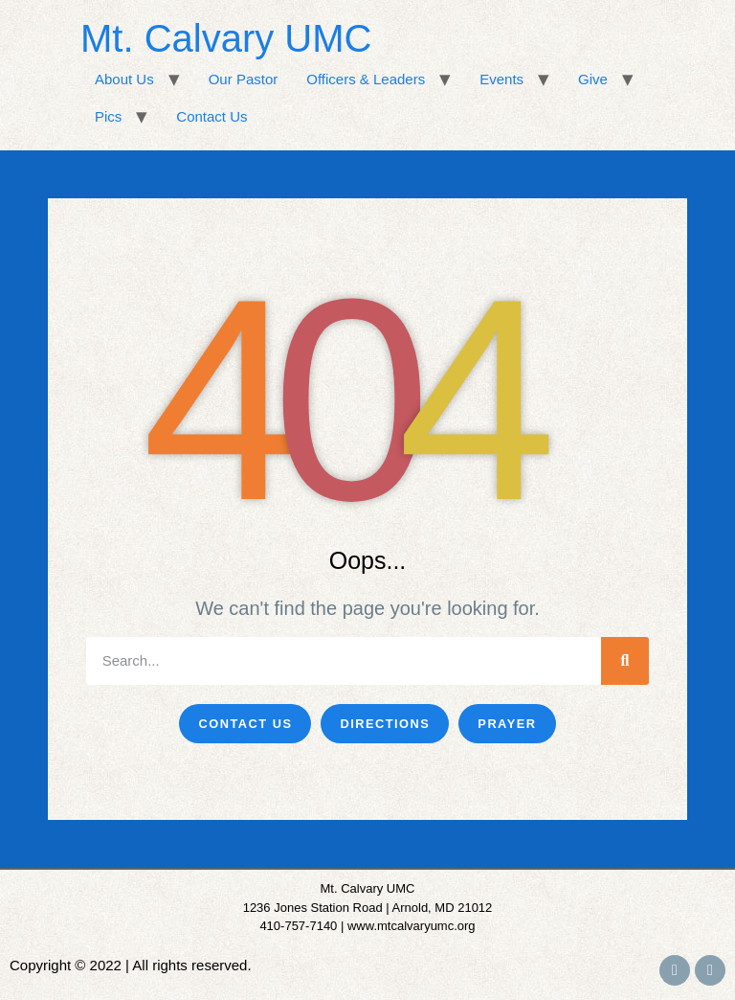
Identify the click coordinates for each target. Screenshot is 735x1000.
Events (501, 79)
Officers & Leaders (365, 79)
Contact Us (211, 116)
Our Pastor (243, 79)
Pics (108, 116)
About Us (124, 79)
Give (593, 79)
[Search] (625, 661)
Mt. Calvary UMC (225, 38)
